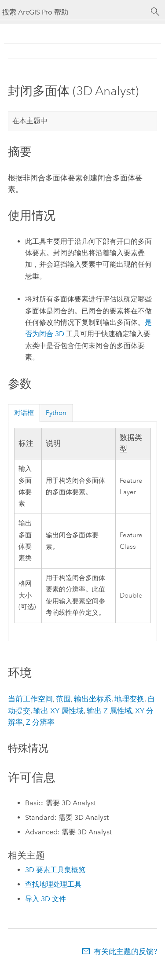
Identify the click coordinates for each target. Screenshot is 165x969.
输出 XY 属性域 (58, 710)
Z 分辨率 (40, 722)
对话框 (24, 413)
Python (56, 413)
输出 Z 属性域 (109, 710)
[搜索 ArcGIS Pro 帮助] (73, 12)
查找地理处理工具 (53, 884)
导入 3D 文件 (45, 899)
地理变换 (129, 698)
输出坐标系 (92, 698)
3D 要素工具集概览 (55, 870)
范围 (63, 698)
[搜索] (155, 11)
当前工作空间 (30, 698)
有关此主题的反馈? (125, 951)
